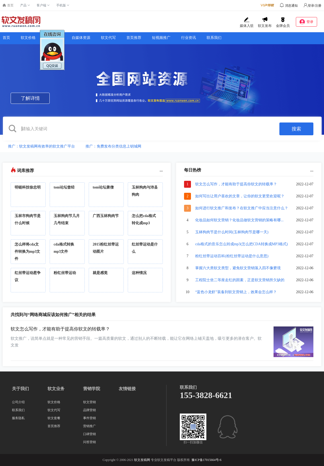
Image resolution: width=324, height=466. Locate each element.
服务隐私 (18, 418)
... (161, 170)
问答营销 (89, 442)
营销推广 (89, 426)
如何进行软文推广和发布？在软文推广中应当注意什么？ (241, 208)
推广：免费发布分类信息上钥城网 (113, 146)
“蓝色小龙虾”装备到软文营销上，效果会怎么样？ (235, 292)
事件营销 (89, 418)
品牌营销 (89, 410)
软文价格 (28, 38)
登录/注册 (312, 5)
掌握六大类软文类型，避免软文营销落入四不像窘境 (238, 268)
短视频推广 (161, 38)
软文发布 (265, 22)
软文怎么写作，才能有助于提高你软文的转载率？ (236, 184)
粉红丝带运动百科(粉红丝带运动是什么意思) (231, 256)
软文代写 (108, 38)
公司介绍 (18, 402)
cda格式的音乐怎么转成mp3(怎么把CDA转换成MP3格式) (241, 244)
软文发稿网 (142, 460)
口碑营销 (89, 434)
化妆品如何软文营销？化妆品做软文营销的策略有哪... (239, 220)
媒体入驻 (247, 22)
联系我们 (214, 38)
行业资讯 (188, 38)
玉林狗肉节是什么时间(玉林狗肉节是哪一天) (231, 232)
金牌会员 (283, 22)
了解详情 (30, 98)
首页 (6, 38)
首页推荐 (133, 38)
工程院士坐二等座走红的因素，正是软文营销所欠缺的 (239, 280)
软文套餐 (54, 418)
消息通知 (291, 5)
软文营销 (89, 402)
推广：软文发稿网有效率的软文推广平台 (41, 146)
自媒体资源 (81, 38)
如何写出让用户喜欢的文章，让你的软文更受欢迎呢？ (239, 196)
